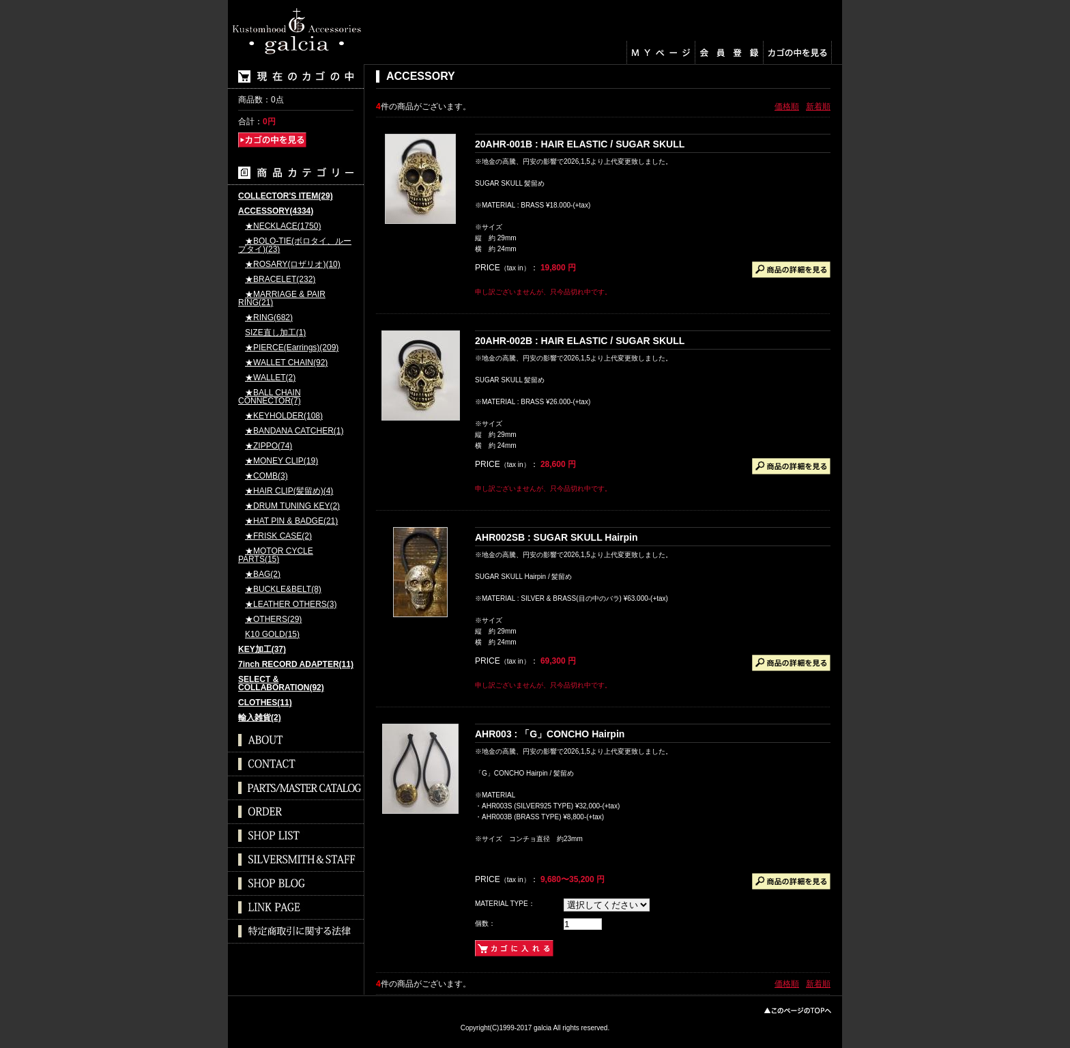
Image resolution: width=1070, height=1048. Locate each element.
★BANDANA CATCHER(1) (294, 431)
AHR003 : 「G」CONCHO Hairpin (549, 733)
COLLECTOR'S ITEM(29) (285, 196)
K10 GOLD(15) (272, 634)
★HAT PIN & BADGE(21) (291, 521)
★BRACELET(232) (280, 279)
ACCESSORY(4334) (275, 211)
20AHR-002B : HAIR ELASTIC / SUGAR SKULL (579, 340)
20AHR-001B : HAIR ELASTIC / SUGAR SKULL (579, 144)
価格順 (787, 106)
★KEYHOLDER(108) (284, 416)
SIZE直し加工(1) (275, 332)
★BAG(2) (262, 574)
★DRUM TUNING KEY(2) (292, 506)
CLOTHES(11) (265, 702)
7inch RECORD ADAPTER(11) (295, 664)
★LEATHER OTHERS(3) (290, 604)
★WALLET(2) (270, 377)
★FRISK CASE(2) (278, 536)
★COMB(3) (266, 476)
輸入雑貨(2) (259, 717)
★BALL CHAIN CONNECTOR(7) (269, 397)
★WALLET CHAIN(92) (286, 362)
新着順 (818, 106)
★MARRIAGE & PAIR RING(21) (282, 298)
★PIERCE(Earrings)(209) (291, 347)
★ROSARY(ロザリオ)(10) (293, 264)
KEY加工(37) (262, 649)
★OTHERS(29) (273, 619)
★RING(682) (269, 317)
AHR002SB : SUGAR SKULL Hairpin (556, 537)
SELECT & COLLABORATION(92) (281, 683)
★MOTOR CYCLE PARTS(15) (275, 555)
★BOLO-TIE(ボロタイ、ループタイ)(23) (294, 245)
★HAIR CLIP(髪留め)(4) (289, 491)
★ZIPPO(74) (268, 446)
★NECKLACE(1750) (283, 226)
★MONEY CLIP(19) (281, 461)
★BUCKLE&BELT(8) (283, 589)
